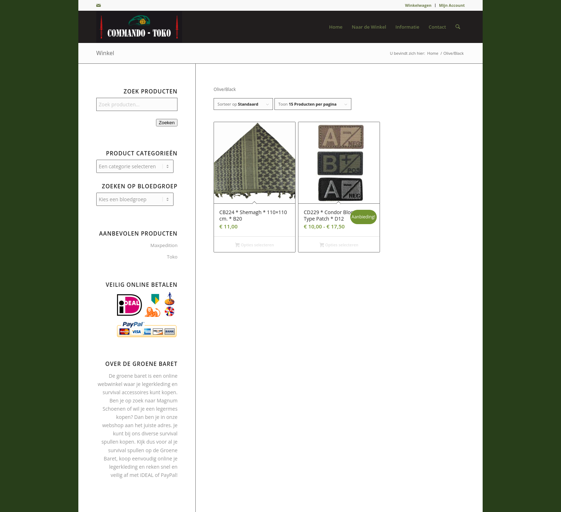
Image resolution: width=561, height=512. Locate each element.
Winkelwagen (418, 5)
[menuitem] (418, 5)
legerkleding (156, 384)
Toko (172, 256)
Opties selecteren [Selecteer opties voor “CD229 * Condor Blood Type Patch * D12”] (338, 245)
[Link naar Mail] (98, 5)
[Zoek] (458, 27)
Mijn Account (452, 5)
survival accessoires (125, 392)
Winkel (105, 53)
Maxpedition (163, 245)
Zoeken (167, 122)
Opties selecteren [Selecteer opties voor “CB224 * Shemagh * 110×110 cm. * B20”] (254, 245)
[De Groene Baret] (139, 27)
